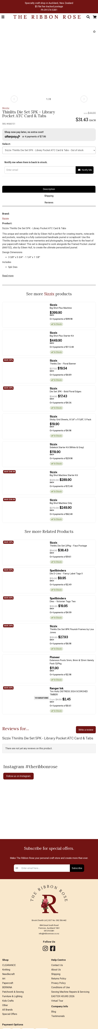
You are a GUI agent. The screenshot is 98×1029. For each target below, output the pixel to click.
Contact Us (57, 965)
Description (49, 189)
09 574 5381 (50, 9)
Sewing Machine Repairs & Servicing (70, 991)
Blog (53, 1011)
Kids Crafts (8, 1000)
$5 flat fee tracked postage (49, 6)
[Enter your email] (45, 868)
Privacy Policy (58, 983)
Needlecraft (8, 974)
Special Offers (9, 1014)
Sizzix (5, 108)
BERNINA (7, 987)
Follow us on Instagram (18, 776)
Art (3, 978)
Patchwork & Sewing (13, 991)
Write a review (85, 729)
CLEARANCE (9, 965)
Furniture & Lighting (12, 996)
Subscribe (77, 868)
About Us (56, 969)
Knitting (6, 969)
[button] (3, 17)
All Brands (7, 1009)
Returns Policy (58, 978)
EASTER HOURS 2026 (62, 996)
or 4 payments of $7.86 (25, 136)
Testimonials (58, 1016)
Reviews (49, 202)
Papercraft (7, 983)
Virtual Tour (57, 1000)
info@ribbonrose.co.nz (49, 933)
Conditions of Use (60, 987)
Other (5, 1005)
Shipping (48, 195)
